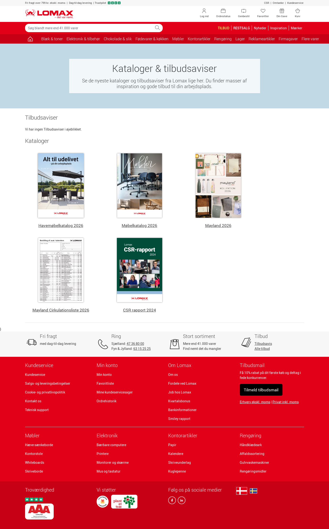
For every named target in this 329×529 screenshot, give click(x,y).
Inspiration (278, 28)
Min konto (104, 374)
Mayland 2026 (218, 225)
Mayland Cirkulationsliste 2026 (60, 310)
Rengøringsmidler (253, 471)
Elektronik (107, 435)
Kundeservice (295, 3)
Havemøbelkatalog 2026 (60, 225)
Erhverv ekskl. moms (255, 402)
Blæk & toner (52, 38)
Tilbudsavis (263, 343)
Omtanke (278, 3)
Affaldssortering (252, 453)
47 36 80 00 (135, 343)
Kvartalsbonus (179, 401)
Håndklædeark (251, 445)
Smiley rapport (179, 418)
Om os (173, 374)
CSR (266, 3)
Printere (103, 453)
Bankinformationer (182, 410)
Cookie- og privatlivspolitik (45, 392)
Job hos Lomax (179, 392)
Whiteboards (34, 462)
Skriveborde (34, 471)
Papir (172, 445)
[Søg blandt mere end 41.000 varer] (88, 28)
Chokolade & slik (118, 38)
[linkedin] (180, 501)
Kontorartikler (182, 435)
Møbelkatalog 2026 (139, 225)
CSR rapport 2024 (139, 310)
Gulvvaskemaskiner (254, 462)
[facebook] (172, 501)
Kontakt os (33, 401)
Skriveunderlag (179, 462)
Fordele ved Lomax (182, 383)
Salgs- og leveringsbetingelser (47, 383)
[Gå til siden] (30, 39)
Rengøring (250, 435)
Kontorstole (34, 453)
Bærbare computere (111, 445)
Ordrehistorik (106, 401)
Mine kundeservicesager (115, 392)
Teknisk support (37, 410)
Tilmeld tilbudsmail (261, 390)
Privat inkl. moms (285, 402)
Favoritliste (105, 383)
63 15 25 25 (142, 348)
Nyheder (260, 28)
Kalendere (175, 453)
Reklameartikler (262, 38)
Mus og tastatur (108, 471)
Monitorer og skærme (113, 462)
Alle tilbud (262, 348)
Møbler (32, 435)
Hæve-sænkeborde (39, 445)
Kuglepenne (177, 471)
